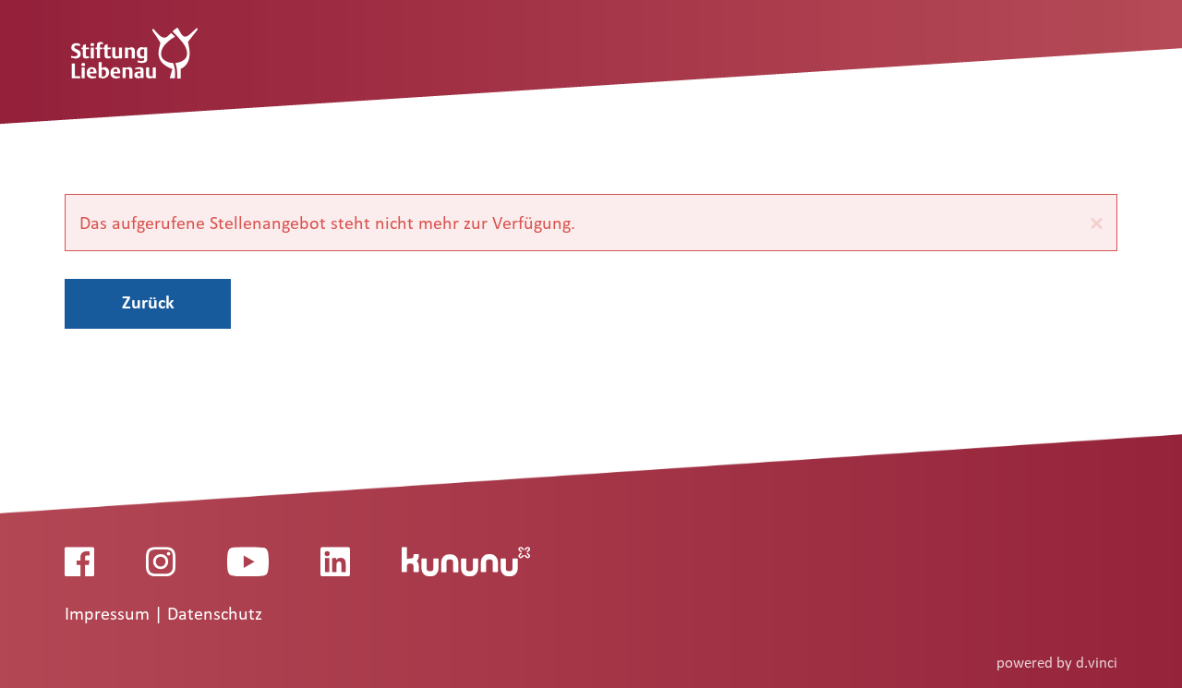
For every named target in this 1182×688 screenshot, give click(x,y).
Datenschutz (214, 614)
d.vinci (1096, 662)
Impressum (109, 614)
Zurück (148, 302)
